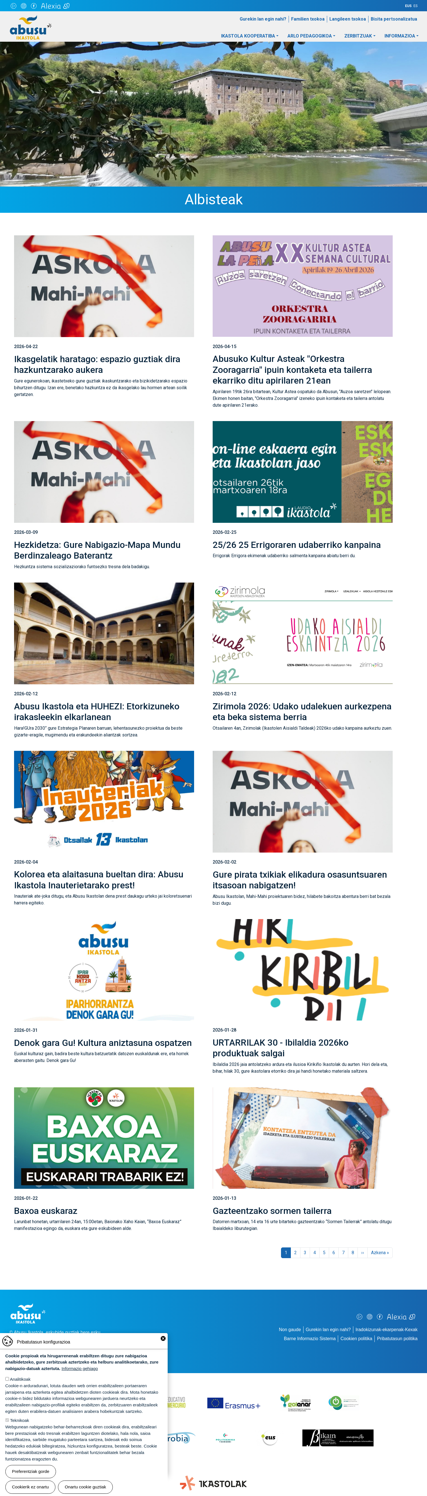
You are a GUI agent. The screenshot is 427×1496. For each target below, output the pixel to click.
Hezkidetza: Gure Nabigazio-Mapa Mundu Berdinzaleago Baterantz (97, 550)
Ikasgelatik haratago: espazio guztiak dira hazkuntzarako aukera (97, 364)
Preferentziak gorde (31, 1471)
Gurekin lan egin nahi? (263, 19)
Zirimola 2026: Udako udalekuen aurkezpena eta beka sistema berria (302, 711)
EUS (408, 6)
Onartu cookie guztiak (85, 1486)
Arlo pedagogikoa (309, 36)
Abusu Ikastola (30, 18)
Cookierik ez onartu (30, 1486)
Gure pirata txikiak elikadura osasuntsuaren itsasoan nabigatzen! (300, 880)
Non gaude (290, 1329)
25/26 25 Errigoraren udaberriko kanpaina (297, 544)
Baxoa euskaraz (45, 1210)
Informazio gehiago (80, 1368)
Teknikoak (19, 1420)
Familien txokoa (308, 19)
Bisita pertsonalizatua (394, 19)
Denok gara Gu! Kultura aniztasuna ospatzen (103, 1042)
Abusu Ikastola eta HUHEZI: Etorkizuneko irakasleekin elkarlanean (96, 711)
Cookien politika (356, 1338)
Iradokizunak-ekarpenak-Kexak (387, 1329)
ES (415, 6)
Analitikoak (20, 1379)
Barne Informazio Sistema (310, 1338)
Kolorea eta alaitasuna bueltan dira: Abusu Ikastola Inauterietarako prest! (98, 879)
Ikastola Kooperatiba (248, 36)
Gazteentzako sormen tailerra (272, 1210)
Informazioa (400, 36)
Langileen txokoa (347, 19)
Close (163, 1338)
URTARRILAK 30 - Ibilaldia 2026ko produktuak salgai (281, 1048)
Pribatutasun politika (397, 1338)
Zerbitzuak (358, 36)
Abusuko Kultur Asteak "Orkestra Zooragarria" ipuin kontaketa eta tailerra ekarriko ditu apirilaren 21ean (292, 369)
